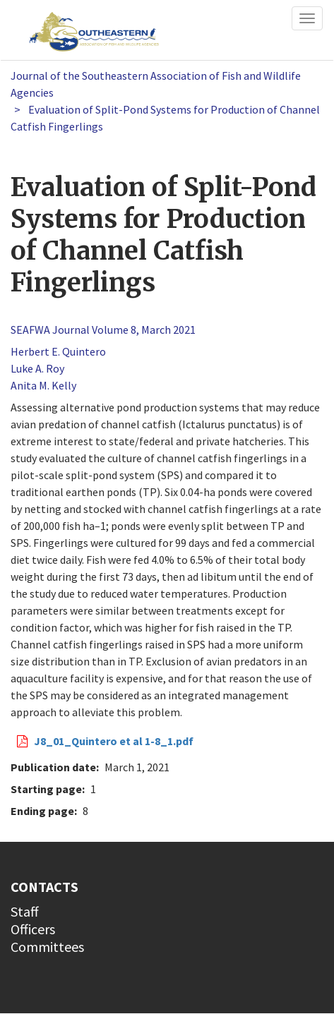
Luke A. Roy (37, 368)
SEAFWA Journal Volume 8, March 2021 (103, 329)
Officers (33, 929)
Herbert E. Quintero (58, 351)
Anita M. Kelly (43, 385)
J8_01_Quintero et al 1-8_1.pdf (113, 741)
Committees (47, 946)
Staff (25, 911)
